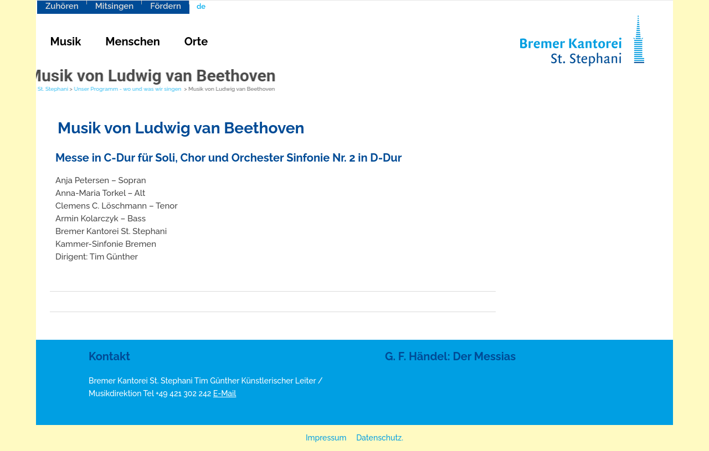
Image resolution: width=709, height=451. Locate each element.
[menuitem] (215, 6)
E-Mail (225, 393)
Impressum (326, 437)
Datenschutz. (379, 437)
